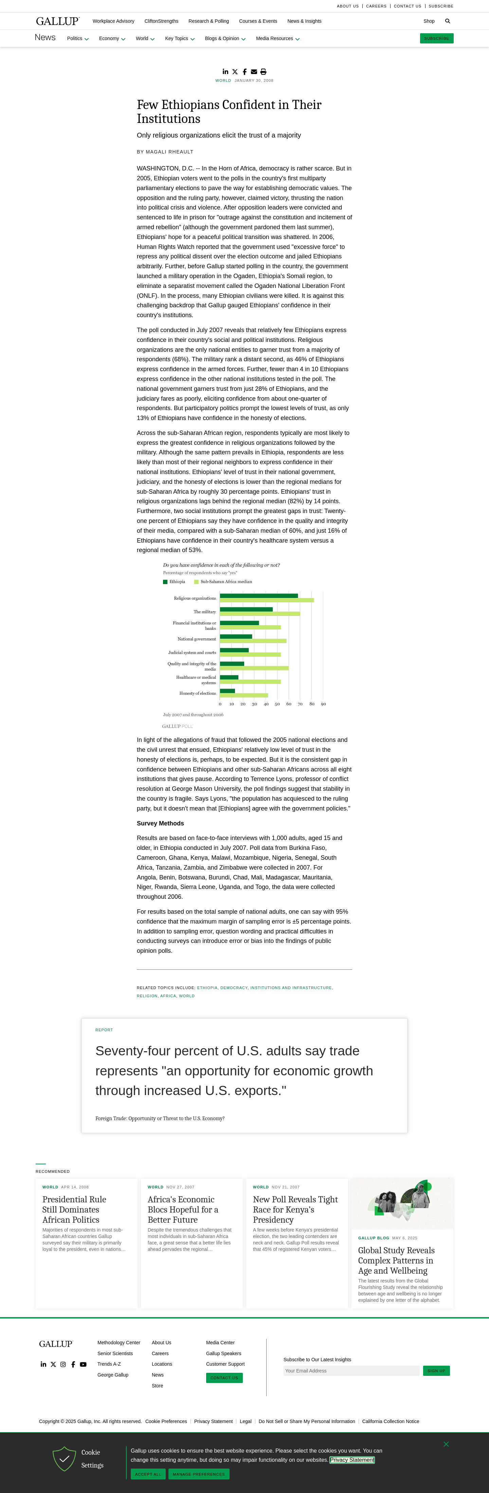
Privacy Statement (213, 1421)
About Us (161, 1342)
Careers (160, 1353)
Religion (147, 996)
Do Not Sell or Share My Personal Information (307, 1421)
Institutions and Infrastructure (291, 988)
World (187, 996)
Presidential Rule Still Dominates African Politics (74, 1209)
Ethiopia (207, 988)
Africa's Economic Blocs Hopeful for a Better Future (183, 1209)
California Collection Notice (390, 1421)
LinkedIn (43, 1364)
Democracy (234, 988)
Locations (162, 1364)
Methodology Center (118, 1342)
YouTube (83, 1364)
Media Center (220, 1342)
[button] (114, 21)
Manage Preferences (199, 1474)
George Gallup (112, 1375)
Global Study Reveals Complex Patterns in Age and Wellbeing (396, 1260)
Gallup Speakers (223, 1353)
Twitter (53, 1364)
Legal (245, 1421)
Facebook (73, 1364)
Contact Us (224, 1378)
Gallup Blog (374, 1238)
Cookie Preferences (166, 1421)
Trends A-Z (109, 1364)
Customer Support (225, 1364)
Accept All (148, 1474)
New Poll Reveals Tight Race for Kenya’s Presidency (295, 1209)
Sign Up (437, 1371)
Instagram (63, 1364)
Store (157, 1385)
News (158, 1375)
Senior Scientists (115, 1353)
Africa (168, 996)
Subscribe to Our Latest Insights (317, 1359)
